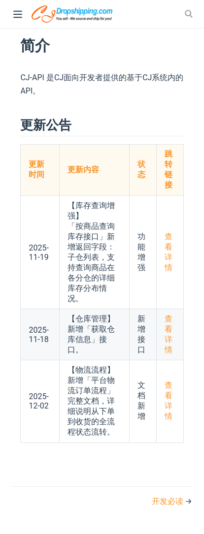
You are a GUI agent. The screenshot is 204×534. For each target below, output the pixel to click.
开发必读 (168, 501)
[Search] (189, 13)
